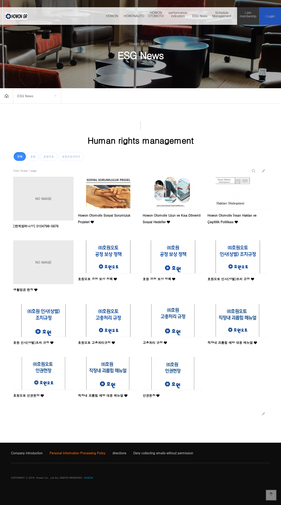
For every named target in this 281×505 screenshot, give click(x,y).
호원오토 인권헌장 (28, 395)
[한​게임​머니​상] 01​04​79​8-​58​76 (35, 226)
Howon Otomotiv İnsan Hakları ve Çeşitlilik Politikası (231, 218)
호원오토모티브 (71, 156)
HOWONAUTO (134, 17)
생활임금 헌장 (25, 290)
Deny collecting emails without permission (163, 453)
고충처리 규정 (155, 342)
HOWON (112, 17)
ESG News (199, 17)
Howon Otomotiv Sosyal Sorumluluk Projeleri (104, 218)
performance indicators (178, 15)
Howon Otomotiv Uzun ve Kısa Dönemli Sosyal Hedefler (171, 218)
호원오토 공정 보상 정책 (97, 279)
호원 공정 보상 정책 (159, 279)
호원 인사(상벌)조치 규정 (33, 342)
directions (119, 453)
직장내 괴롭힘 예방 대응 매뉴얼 (232, 342)
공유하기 (271, 95)
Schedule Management (221, 15)
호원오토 (48, 156)
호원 (33, 156)
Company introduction (27, 453)
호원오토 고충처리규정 (96, 342)
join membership (248, 16)
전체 (19, 156)
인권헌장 (151, 395)
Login (270, 18)
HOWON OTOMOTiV (156, 15)
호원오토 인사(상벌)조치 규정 (230, 279)
